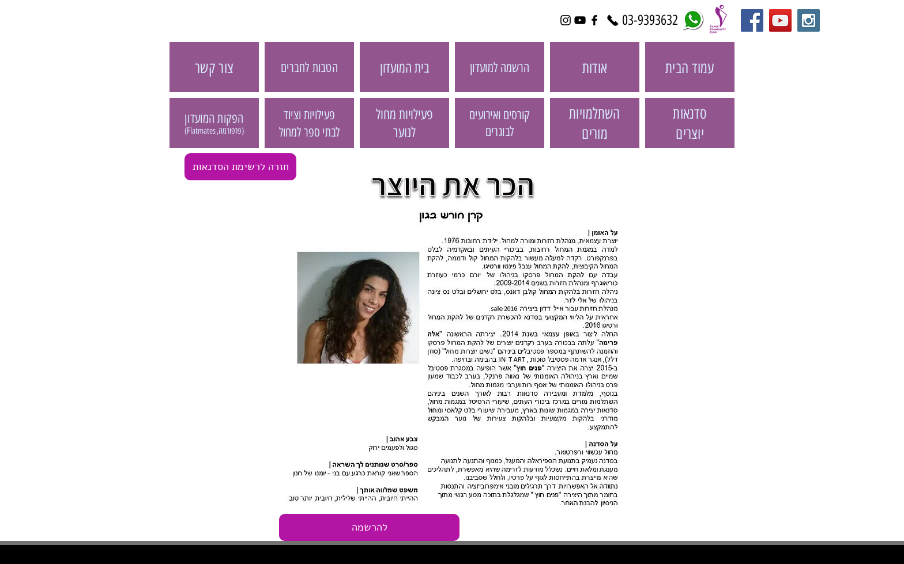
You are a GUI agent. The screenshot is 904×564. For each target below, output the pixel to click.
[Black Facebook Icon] (594, 20)
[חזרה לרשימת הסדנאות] (240, 166)
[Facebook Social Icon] (752, 20)
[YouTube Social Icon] (780, 20)
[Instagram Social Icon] (808, 20)
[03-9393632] (650, 20)
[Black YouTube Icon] (580, 20)
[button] (369, 527)
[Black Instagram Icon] (565, 20)
